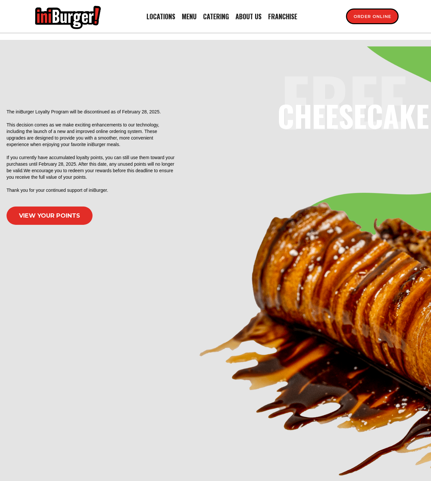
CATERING (216, 16)
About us (248, 16)
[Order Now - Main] (372, 16)
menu (189, 16)
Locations (161, 16)
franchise (282, 16)
